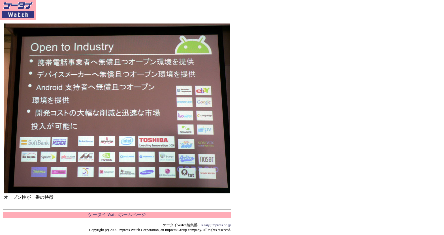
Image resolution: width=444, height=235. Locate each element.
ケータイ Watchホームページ (117, 214)
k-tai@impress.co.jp (216, 225)
